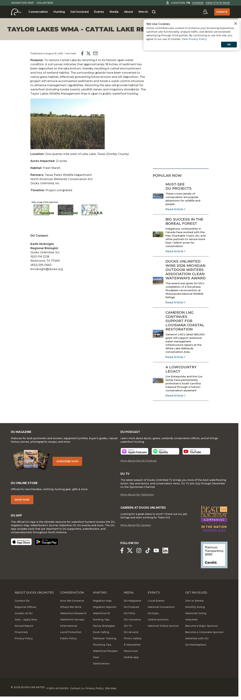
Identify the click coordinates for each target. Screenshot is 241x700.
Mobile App (131, 662)
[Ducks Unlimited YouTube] (163, 556)
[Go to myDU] (205, 12)
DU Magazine (132, 605)
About (128, 11)
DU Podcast (131, 611)
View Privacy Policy (194, 39)
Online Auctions (158, 624)
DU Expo (153, 618)
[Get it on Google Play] (50, 548)
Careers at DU (24, 618)
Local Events (156, 605)
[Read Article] (181, 196)
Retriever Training (104, 643)
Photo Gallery (133, 643)
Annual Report (24, 630)
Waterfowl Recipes (105, 655)
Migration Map (22, 3)
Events (99, 11)
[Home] (16, 12)
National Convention (161, 611)
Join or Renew (194, 605)
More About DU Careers (135, 531)
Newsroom (131, 655)
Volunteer (45, 3)
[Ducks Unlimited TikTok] (154, 556)
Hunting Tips (101, 624)
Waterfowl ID (101, 618)
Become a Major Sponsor (201, 630)
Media (114, 11)
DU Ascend (131, 636)
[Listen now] (134, 456)
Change (197, 2)
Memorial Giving (195, 618)
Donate (222, 11)
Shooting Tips (102, 649)
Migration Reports (104, 611)
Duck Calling (101, 636)
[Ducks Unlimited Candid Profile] (210, 559)
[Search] (154, 12)
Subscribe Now (77, 464)
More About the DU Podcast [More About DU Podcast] (138, 465)
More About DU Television (137, 500)
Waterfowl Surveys (72, 624)
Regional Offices (25, 611)
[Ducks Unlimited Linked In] (174, 556)
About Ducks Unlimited (34, 597)
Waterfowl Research (73, 618)
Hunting (59, 11)
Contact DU (22, 605)
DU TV (128, 630)
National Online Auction (163, 630)
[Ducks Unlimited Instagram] (143, 556)
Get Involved (79, 11)
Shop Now (26, 505)
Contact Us (89, 691)
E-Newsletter (132, 649)
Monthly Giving (195, 611)
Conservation (38, 11)
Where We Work (70, 611)
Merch (143, 11)
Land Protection (70, 636)
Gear (96, 662)
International (68, 630)
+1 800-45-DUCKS (65, 691)
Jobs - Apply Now (26, 624)
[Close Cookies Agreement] (235, 23)
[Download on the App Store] (25, 548)
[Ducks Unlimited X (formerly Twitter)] (132, 556)
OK (229, 44)
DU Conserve (132, 624)
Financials (21, 636)
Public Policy (68, 643)
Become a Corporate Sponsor (204, 636)
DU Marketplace (195, 649)
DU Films (129, 618)
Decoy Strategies (104, 630)
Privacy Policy (24, 643)
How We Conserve (72, 605)
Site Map (131, 691)
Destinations (101, 668)
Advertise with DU (196, 643)
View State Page (218, 2)
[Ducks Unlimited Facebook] (122, 556)
